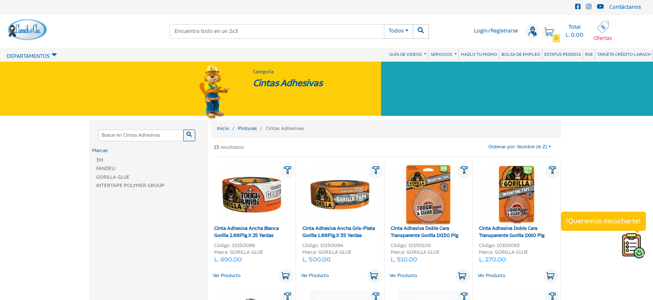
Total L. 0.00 (574, 31)
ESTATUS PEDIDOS (562, 54)
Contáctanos (625, 7)
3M (99, 160)
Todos (396, 31)
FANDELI (105, 168)
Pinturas (247, 128)
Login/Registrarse (496, 31)
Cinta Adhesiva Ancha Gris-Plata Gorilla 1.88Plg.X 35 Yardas (338, 202)
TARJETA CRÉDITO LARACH (624, 54)
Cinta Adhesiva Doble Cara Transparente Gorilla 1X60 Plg (513, 202)
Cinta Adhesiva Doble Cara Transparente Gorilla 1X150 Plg (425, 202)
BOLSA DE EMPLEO (520, 54)
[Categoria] (140, 136)
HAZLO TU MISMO (479, 54)
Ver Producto (227, 275)
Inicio (223, 128)
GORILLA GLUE (113, 177)
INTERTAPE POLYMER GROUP (130, 185)
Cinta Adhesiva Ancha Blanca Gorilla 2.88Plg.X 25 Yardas (248, 202)
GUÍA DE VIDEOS (406, 54)
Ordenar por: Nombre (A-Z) (518, 147)
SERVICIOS (442, 54)
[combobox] (276, 31)
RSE (589, 54)
